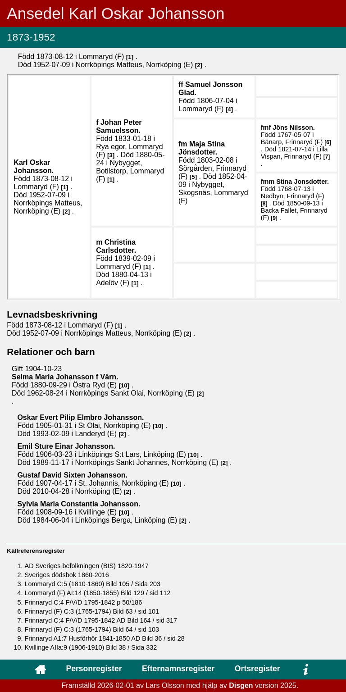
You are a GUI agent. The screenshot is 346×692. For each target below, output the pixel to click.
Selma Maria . (65, 377)
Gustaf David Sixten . (72, 475)
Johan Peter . (118, 126)
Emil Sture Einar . (66, 446)
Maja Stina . (201, 148)
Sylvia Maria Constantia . (78, 504)
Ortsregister (257, 668)
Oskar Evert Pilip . (80, 417)
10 (124, 385)
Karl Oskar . (34, 166)
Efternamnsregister (178, 668)
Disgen (241, 685)
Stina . (302, 181)
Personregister (94, 668)
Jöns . (294, 127)
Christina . (116, 246)
